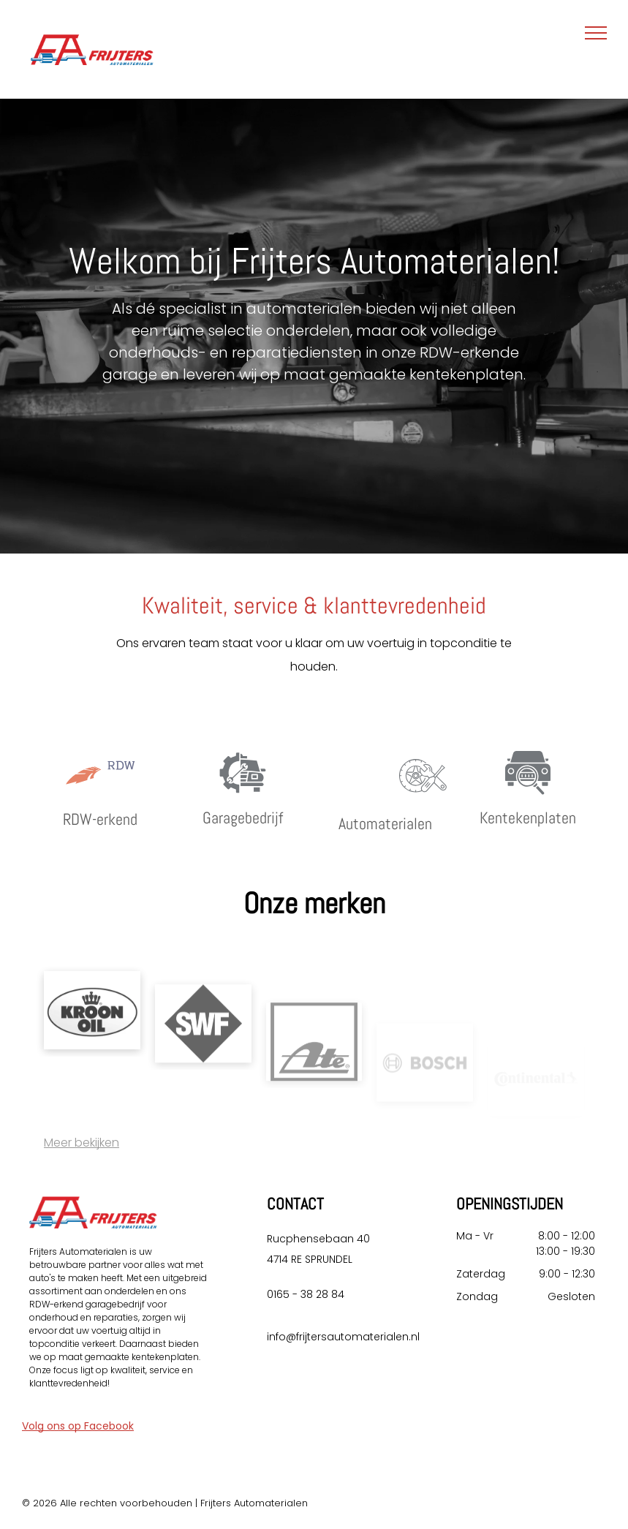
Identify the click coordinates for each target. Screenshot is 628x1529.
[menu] (596, 33)
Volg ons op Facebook (78, 1426)
